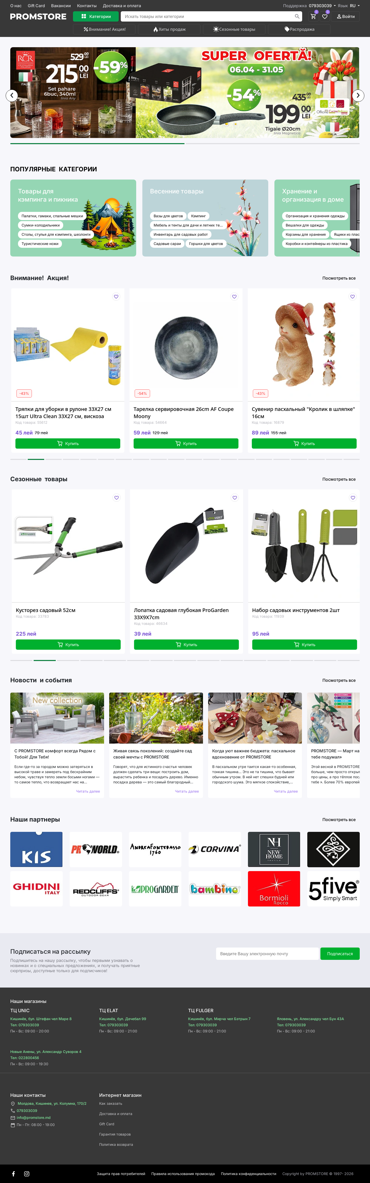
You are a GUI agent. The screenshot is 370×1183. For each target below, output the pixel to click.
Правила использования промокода (183, 1173)
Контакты (87, 5)
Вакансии (61, 5)
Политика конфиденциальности (248, 1173)
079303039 (23, 1110)
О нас (16, 5)
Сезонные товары (234, 29)
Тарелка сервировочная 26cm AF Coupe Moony (189, 413)
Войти (345, 16)
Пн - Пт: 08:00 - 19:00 (32, 1125)
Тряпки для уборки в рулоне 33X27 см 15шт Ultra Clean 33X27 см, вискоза (68, 413)
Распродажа (299, 29)
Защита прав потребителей (121, 1173)
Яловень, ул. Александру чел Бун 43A (310, 1019)
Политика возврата (116, 1144)
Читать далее (88, 791)
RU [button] (353, 5)
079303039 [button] (321, 5)
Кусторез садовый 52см (51, 610)
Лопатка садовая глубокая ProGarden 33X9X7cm (187, 614)
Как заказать (110, 1103)
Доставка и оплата (122, 5)
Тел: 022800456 (24, 1058)
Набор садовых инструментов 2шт (302, 610)
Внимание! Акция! (104, 29)
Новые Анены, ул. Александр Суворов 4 (45, 1051)
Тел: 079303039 (24, 1025)
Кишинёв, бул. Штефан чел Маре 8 (41, 1019)
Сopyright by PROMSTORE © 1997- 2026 (318, 1173)
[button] (97, 143)
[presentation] (12, 96)
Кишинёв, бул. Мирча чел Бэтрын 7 (219, 1019)
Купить (73, 443)
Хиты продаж (169, 29)
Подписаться (340, 954)
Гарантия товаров (115, 1134)
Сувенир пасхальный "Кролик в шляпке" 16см (308, 413)
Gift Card (36, 5)
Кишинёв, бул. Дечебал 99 (122, 1019)
